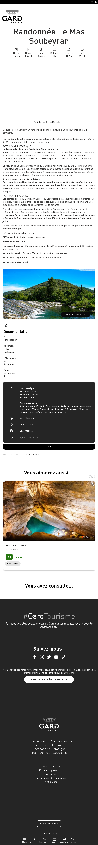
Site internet (26, 430)
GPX (49, 446)
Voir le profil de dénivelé (49, 122)
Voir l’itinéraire (27, 418)
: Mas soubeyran (9, 350)
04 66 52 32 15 (28, 424)
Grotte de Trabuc (16, 545)
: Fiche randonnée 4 (9, 372)
